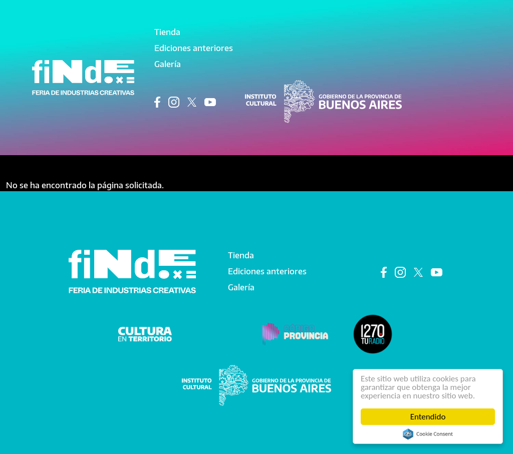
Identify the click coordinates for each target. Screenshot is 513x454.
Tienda (167, 32)
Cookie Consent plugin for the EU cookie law (428, 433)
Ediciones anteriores (193, 48)
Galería (167, 64)
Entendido (428, 416)
